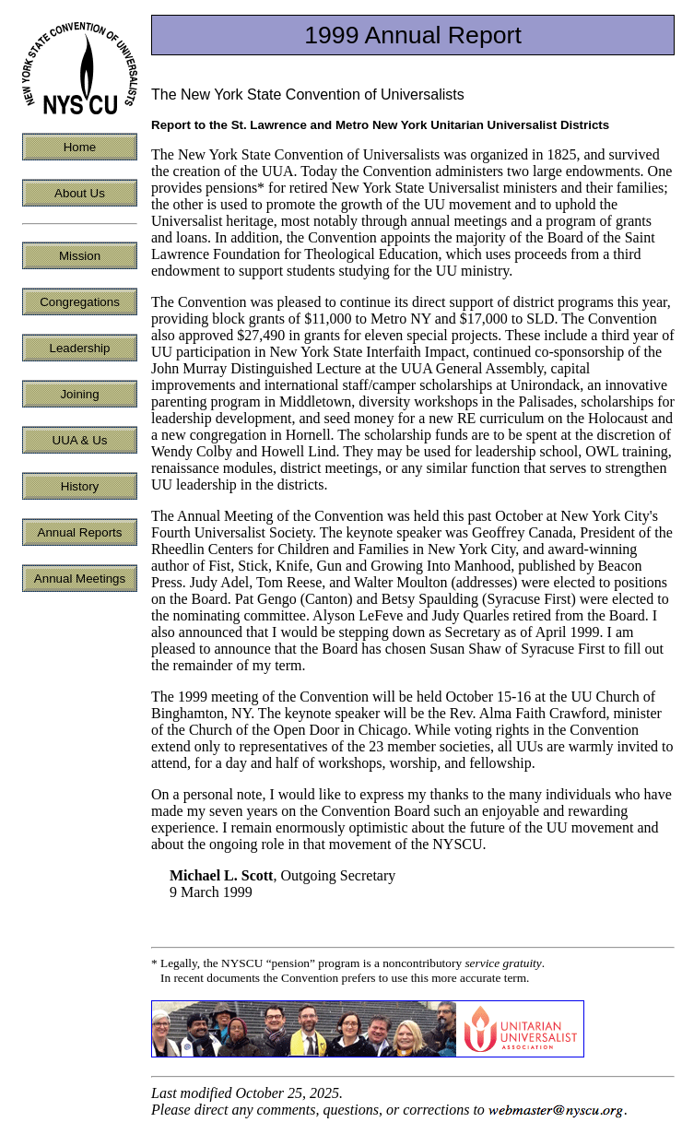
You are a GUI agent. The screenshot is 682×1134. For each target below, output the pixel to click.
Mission (79, 256)
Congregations (80, 302)
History (80, 486)
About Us (79, 193)
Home (80, 147)
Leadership (80, 348)
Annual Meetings (79, 578)
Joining (79, 394)
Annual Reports (80, 532)
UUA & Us (80, 440)
